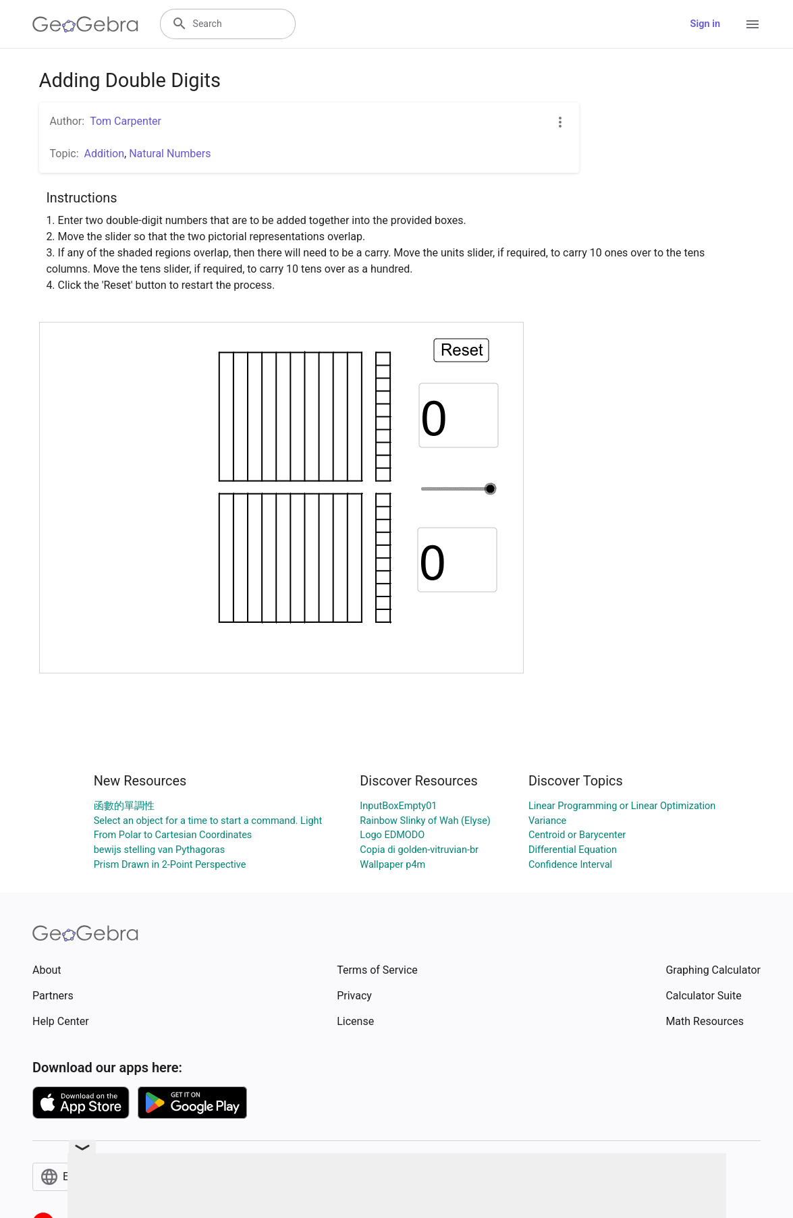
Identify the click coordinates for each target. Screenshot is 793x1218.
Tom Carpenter (125, 121)
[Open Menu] (752, 24)
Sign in (705, 24)
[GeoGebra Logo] (85, 24)
